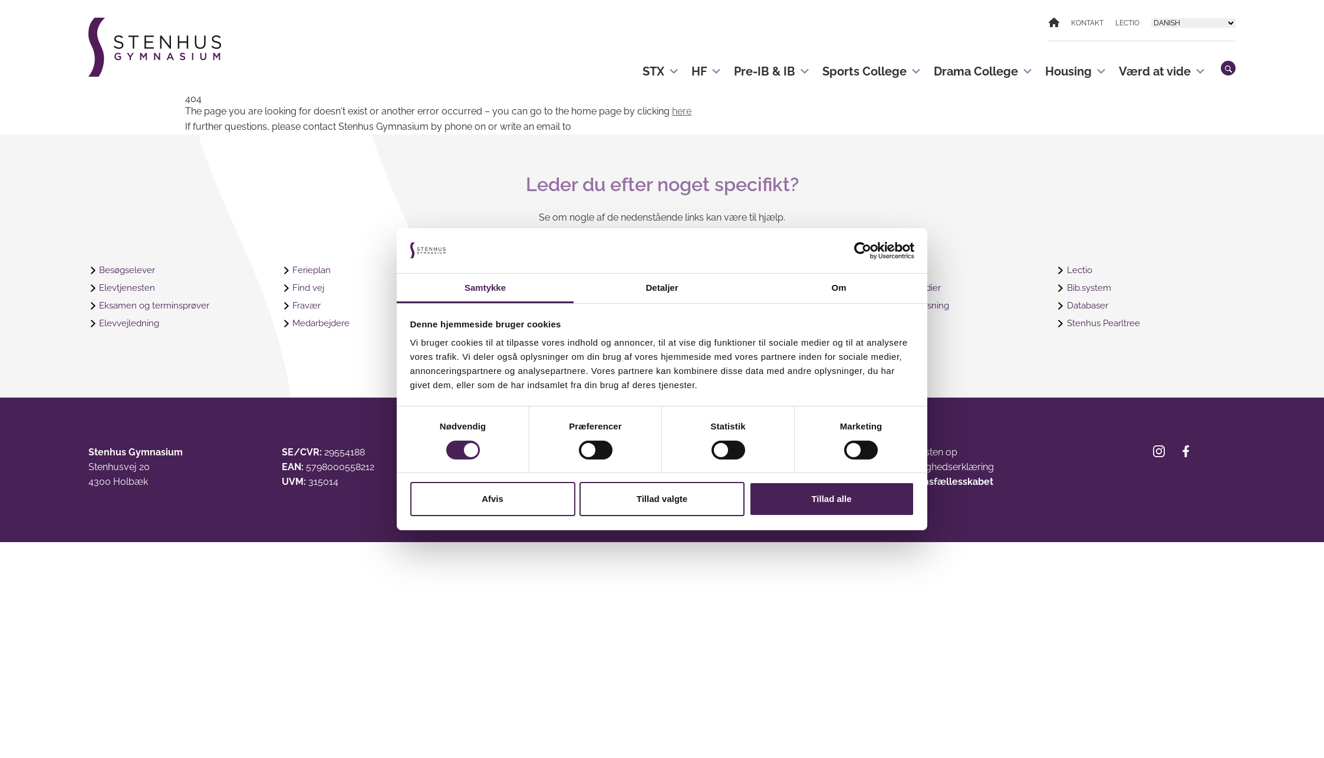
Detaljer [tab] (661, 288)
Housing (1076, 66)
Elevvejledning (131, 323)
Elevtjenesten (128, 288)
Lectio (1127, 23)
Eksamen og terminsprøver (158, 305)
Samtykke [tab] (485, 288)
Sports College (872, 66)
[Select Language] (1193, 23)
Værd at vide (1162, 66)
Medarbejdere (323, 323)
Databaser (1089, 305)
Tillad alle (831, 499)
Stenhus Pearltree (1105, 323)
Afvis (492, 499)
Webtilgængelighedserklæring (928, 466)
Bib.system (1091, 288)
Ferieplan (312, 270)
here (681, 111)
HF (706, 66)
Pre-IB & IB (772, 66)
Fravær (308, 305)
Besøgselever (129, 270)
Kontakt (1087, 23)
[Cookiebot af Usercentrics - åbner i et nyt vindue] (862, 251)
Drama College (983, 66)
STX (661, 66)
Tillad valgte (662, 499)
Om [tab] (838, 288)
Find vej (309, 288)
